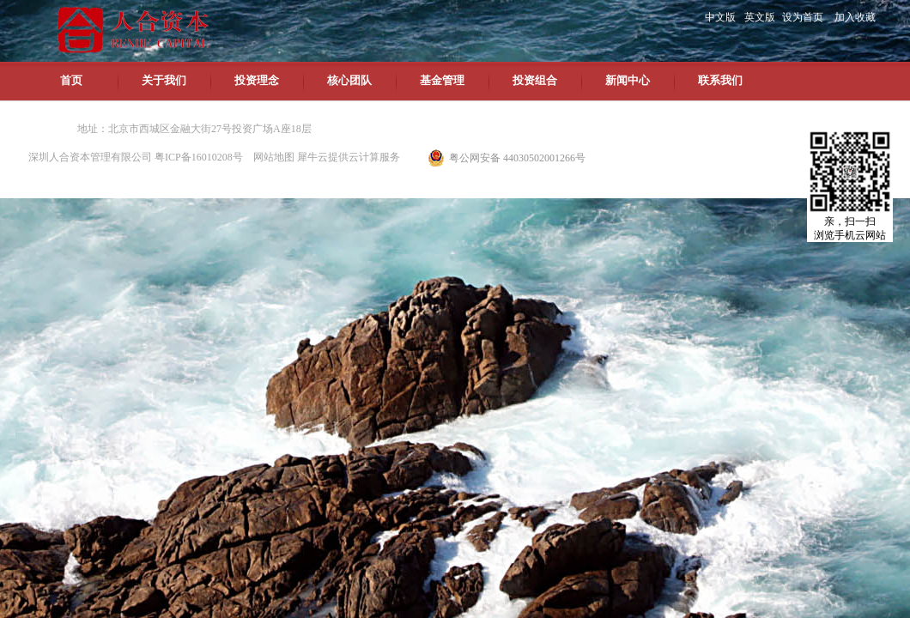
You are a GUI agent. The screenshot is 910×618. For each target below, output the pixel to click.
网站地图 (271, 157)
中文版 (720, 17)
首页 (71, 80)
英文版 (759, 17)
